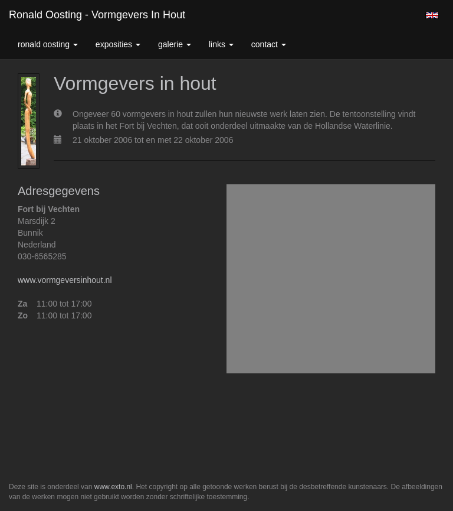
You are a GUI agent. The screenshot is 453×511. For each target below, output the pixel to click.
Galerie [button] (174, 44)
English (432, 15)
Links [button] (221, 44)
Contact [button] (268, 44)
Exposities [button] (118, 44)
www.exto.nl (113, 487)
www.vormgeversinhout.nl (65, 280)
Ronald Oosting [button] (48, 44)
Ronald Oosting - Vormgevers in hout (97, 15)
